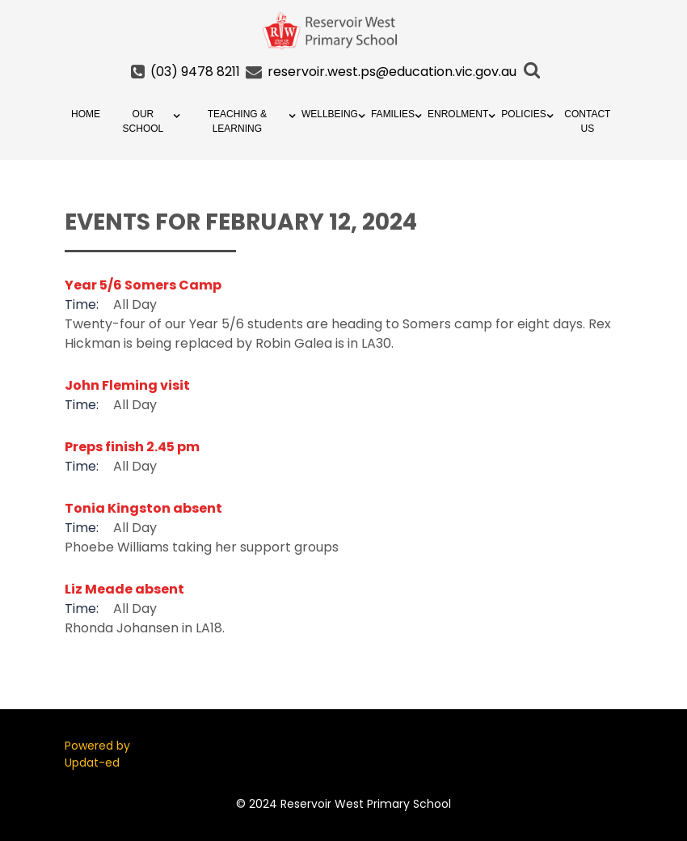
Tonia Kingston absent (143, 508)
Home (85, 114)
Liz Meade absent (124, 589)
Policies (523, 114)
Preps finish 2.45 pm (132, 446)
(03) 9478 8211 (195, 71)
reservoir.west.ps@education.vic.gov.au (392, 71)
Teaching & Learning (237, 121)
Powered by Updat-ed (97, 754)
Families (393, 114)
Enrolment (458, 114)
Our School (143, 121)
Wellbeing (329, 114)
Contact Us (587, 121)
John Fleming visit (127, 385)
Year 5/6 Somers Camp (143, 285)
